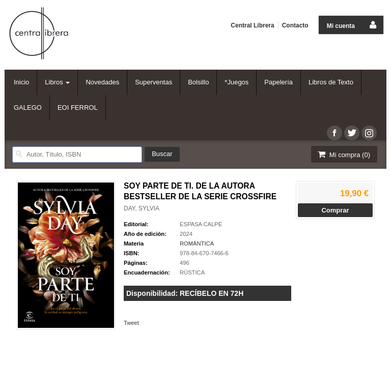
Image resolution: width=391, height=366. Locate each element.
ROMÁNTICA (197, 243)
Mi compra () (343, 154)
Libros (57, 82)
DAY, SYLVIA (141, 208)
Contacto (295, 25)
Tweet (131, 323)
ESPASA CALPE (201, 224)
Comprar (335, 210)
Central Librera (252, 25)
